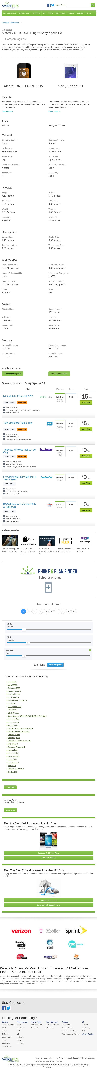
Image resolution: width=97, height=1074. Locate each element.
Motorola (20, 1037)
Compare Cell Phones (10, 23)
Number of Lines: (48, 604)
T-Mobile (5, 1034)
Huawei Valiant (14, 735)
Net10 (4, 1040)
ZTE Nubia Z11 (14, 694)
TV (44, 13)
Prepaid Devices (67, 1028)
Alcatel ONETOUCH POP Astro (20, 728)
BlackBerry (21, 1028)
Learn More (10, 787)
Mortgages (80, 13)
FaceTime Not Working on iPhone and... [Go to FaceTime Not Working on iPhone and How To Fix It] (28, 551)
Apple (19, 1025)
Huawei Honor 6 (14, 691)
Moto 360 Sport (14, 719)
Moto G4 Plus (13, 722)
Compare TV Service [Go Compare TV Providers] (48, 900)
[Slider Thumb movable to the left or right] (24, 630)
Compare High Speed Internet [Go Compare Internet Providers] (48, 905)
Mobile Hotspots (36, 1025)
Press (63, 5)
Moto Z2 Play (13, 753)
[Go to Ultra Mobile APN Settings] (84, 540)
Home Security (60, 13)
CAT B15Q (12, 682)
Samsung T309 (14, 688)
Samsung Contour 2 (16, 769)
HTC (18, 1031)
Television (48, 1028)
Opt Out (92, 1058)
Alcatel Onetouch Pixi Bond (19, 731)
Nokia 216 (12, 766)
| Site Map (84, 1058)
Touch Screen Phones (69, 1031)
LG (18, 1034)
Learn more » (7, 111)
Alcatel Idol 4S (13, 725)
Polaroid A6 (12, 710)
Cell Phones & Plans (9, 13)
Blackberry (85, 1028)
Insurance (71, 13)
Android (84, 1025)
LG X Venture (13, 697)
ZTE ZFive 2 (13, 744)
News (57, 5)
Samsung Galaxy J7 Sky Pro (19, 741)
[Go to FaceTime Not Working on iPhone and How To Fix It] (28, 540)
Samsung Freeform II (16, 747)
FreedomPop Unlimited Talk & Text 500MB (20, 478)
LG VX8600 (12, 685)
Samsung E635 (14, 756)
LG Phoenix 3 (13, 763)
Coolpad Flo (13, 772)
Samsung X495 (14, 738)
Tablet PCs (35, 1028)
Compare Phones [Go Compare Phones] (49, 858)
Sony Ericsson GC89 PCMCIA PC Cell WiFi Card (27, 716)
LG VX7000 (12, 760)
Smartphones (65, 1025)
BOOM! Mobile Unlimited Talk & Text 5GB (19, 505)
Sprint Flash (13, 750)
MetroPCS (5, 1043)
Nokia (19, 1040)
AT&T (4, 1028)
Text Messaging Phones (69, 1034)
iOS (82, 1031)
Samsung (20, 1043)
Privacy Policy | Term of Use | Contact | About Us (60, 1058)
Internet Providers (51, 1025)
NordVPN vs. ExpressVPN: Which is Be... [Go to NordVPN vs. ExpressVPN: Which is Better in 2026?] (48, 551)
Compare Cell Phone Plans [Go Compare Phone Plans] (48, 853)
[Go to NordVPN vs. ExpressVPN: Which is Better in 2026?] (47, 540)
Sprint (4, 1031)
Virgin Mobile (6, 1037)
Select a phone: (50, 578)
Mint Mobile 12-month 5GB (18, 396)
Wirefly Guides (86, 1034)
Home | (38, 1058)
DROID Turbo (13, 713)
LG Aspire (12, 704)
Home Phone (36, 13)
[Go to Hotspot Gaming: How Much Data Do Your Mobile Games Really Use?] (10, 540)
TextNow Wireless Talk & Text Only (19, 450)
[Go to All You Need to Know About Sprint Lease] (66, 540)
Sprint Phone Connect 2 (17, 700)
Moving (89, 13)
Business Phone (24, 13)
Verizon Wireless (8, 1025)
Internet (50, 13)
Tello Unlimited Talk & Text (17, 423)
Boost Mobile (6, 1046)
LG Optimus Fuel (14, 707)
